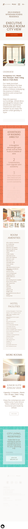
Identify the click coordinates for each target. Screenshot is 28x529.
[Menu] (19, 4)
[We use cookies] (2, 526)
